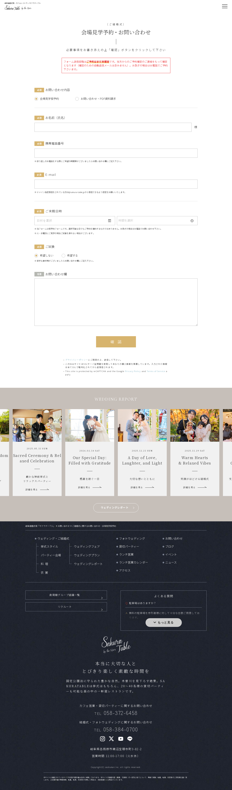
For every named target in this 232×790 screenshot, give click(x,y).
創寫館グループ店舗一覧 (64, 597)
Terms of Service (156, 371)
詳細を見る (32, 489)
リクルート (65, 615)
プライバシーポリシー (76, 359)
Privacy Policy (133, 371)
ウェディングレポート (115, 507)
